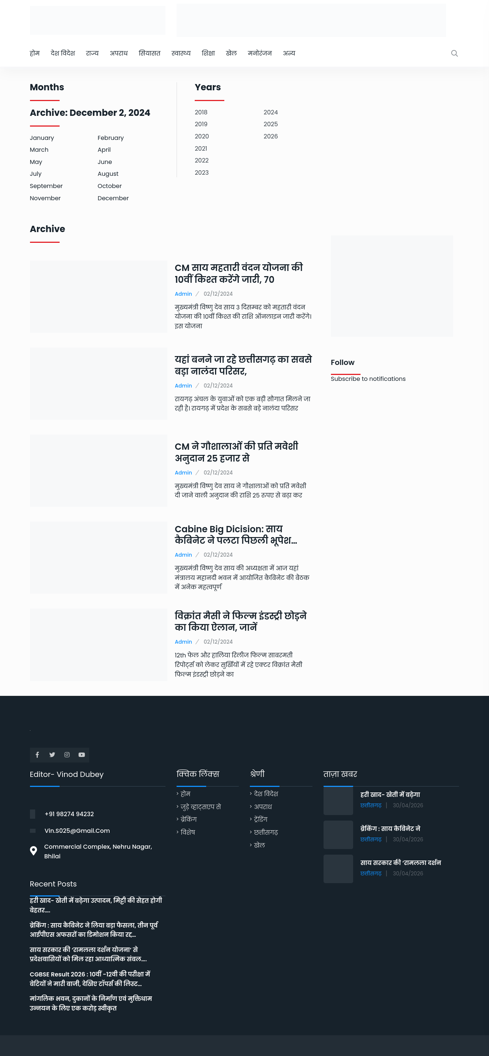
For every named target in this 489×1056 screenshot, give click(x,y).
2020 (202, 136)
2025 (271, 124)
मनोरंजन (260, 53)
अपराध (118, 53)
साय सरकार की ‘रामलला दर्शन (401, 863)
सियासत (150, 53)
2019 (201, 124)
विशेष (188, 832)
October (110, 186)
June (105, 162)
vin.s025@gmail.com (77, 831)
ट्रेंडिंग (260, 819)
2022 (202, 160)
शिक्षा (208, 53)
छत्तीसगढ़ (266, 832)
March (39, 149)
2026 (271, 136)
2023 (202, 172)
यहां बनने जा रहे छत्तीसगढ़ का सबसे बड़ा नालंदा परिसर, (243, 365)
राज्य (92, 53)
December (113, 198)
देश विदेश (63, 53)
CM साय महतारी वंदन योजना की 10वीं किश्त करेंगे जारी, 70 (239, 273)
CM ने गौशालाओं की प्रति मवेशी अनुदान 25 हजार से (236, 452)
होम (35, 53)
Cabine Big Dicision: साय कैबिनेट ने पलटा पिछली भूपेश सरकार (233, 540)
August (108, 174)
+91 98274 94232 (69, 814)
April (104, 149)
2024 (271, 112)
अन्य (289, 53)
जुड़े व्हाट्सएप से (201, 807)
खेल (231, 53)
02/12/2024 (218, 294)
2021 (201, 148)
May (36, 162)
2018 (201, 112)
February (111, 138)
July (36, 174)
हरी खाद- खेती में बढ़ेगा (390, 795)
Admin (183, 294)
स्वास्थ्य (181, 53)
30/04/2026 (408, 805)
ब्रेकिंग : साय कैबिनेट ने (391, 829)
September (46, 186)
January (42, 138)
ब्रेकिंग (189, 819)
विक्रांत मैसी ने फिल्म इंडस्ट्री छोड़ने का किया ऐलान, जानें (241, 622)
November (45, 198)
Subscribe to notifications (368, 379)
